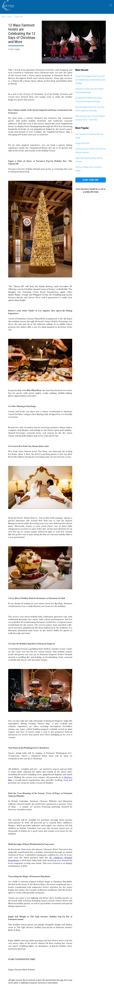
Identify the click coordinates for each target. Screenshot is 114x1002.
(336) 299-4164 (91, 192)
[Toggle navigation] (110, 5)
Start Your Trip (91, 180)
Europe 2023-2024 (82, 143)
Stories (9, 17)
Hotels (17, 49)
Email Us (94, 189)
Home (3, 17)
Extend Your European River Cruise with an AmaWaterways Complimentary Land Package (90, 79)
